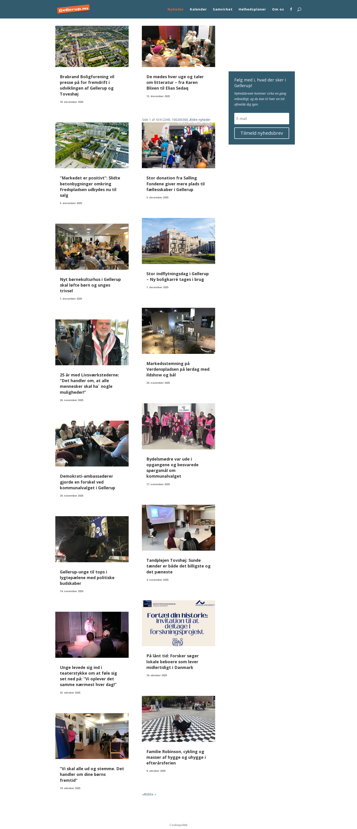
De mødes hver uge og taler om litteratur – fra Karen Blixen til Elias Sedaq (175, 82)
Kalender (198, 9)
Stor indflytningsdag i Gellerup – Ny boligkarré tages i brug (177, 276)
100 (174, 119)
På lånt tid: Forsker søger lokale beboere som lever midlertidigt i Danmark (172, 661)
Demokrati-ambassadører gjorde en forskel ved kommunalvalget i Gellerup (87, 481)
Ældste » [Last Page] (150, 794)
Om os (278, 9)
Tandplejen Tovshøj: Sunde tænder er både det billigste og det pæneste (178, 565)
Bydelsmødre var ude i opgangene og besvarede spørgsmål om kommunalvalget (172, 467)
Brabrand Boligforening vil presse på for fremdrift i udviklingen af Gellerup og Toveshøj (87, 85)
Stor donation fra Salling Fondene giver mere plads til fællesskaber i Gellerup (175, 183)
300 (185, 119)
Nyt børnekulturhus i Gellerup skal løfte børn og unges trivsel (90, 285)
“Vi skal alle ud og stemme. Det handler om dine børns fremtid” (92, 774)
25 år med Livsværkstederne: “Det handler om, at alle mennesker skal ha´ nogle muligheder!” (89, 383)
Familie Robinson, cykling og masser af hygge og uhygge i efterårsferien (176, 757)
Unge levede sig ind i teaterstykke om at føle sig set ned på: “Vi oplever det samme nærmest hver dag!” (88, 676)
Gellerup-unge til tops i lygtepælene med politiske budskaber (87, 577)
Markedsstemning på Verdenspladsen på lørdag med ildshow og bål (177, 369)
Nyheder (176, 9)
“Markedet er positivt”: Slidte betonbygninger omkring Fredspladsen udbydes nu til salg (90, 186)
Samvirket (223, 9)
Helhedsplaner (252, 9)
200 (180, 119)
